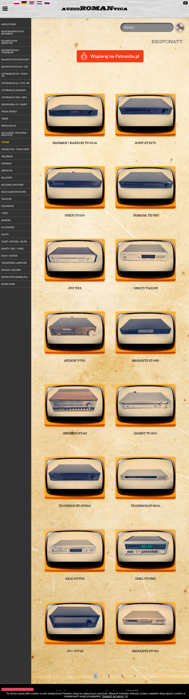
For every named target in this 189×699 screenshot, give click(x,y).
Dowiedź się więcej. (113, 696)
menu (6, 9)
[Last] (135, 676)
